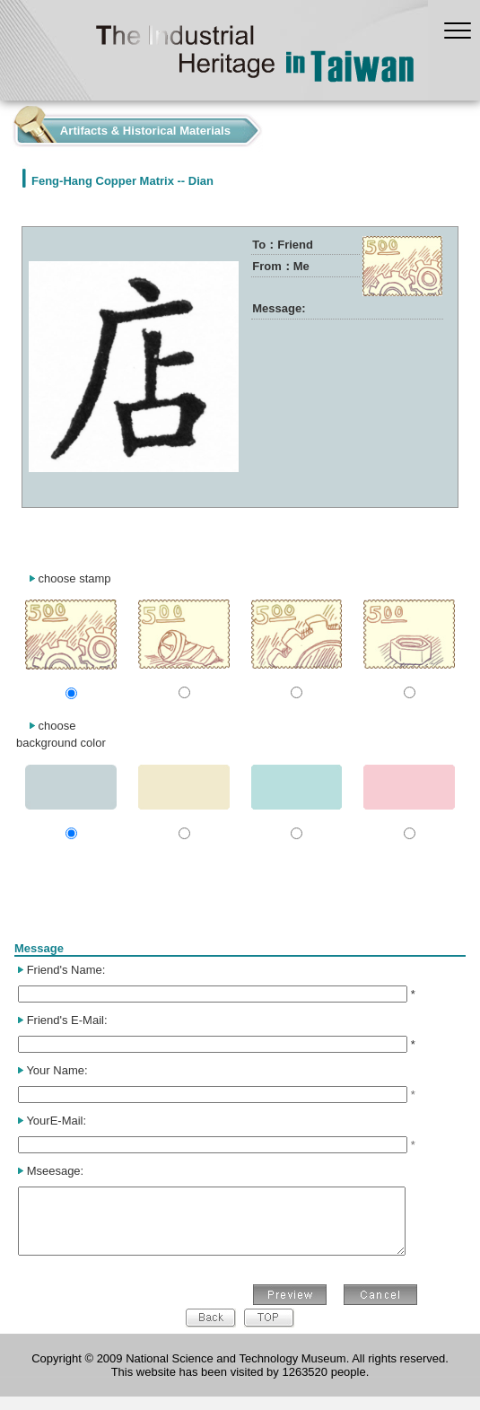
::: (5, 126)
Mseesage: (55, 1171)
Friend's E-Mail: (67, 1020)
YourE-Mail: (56, 1120)
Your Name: (56, 1070)
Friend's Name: (66, 969)
